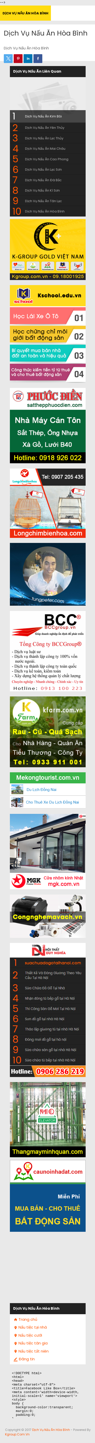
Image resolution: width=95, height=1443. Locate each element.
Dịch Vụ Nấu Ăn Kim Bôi (43, 116)
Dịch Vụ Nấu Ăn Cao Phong (46, 159)
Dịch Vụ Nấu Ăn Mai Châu (45, 148)
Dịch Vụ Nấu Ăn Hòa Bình (25, 13)
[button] (8, 58)
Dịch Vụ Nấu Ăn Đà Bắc (43, 180)
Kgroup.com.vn (17, 1434)
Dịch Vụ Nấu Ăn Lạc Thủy (44, 138)
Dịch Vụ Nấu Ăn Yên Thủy (44, 127)
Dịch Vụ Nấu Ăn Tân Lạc (43, 201)
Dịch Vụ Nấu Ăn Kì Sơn (42, 190)
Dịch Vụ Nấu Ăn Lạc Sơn (43, 169)
